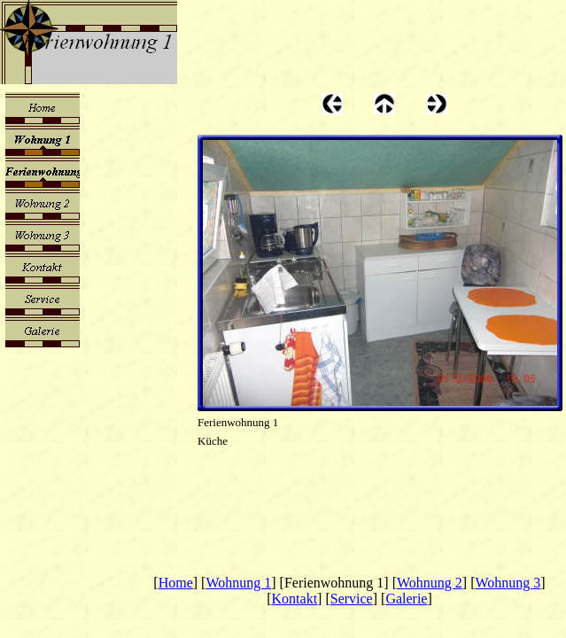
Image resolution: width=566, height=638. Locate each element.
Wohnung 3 (508, 582)
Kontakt (295, 598)
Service (351, 598)
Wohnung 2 (429, 582)
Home (176, 582)
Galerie (406, 598)
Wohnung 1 (238, 582)
